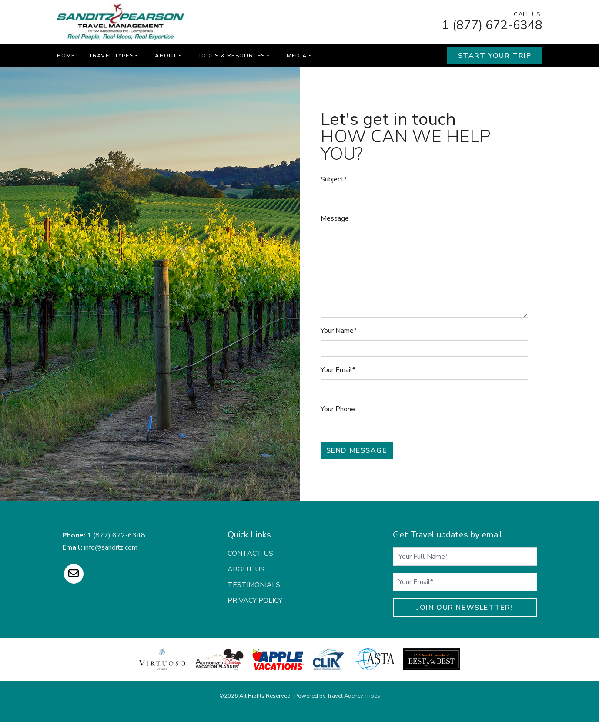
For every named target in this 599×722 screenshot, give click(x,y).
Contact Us (250, 553)
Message (335, 218)
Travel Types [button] (111, 56)
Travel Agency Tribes (353, 696)
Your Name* (339, 331)
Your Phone (338, 409)
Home (66, 56)
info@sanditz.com (110, 547)
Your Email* (338, 370)
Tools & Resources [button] (231, 56)
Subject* (334, 179)
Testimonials (254, 585)
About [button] (166, 56)
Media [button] (297, 56)
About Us (246, 569)
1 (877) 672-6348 (492, 25)
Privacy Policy (255, 600)
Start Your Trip (495, 55)
